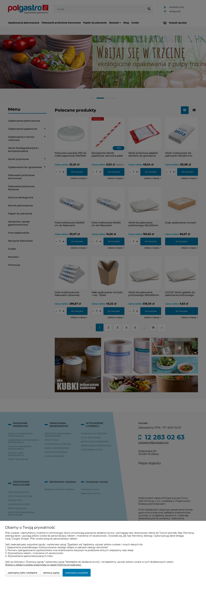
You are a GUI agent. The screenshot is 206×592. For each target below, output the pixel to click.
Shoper (25, 538)
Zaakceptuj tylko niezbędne (22, 572)
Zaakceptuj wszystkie (76, 572)
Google (16, 538)
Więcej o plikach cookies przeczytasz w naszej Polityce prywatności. (43, 564)
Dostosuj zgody (51, 572)
